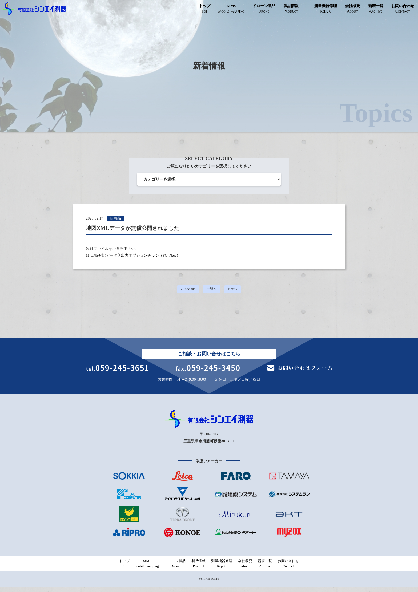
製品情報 (291, 9)
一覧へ (212, 290)
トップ (204, 9)
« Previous (186, 290)
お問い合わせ (402, 9)
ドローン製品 (263, 9)
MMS (231, 9)
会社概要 (352, 9)
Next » (234, 290)
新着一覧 (375, 9)
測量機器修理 (325, 9)
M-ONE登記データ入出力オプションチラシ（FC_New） (133, 255)
